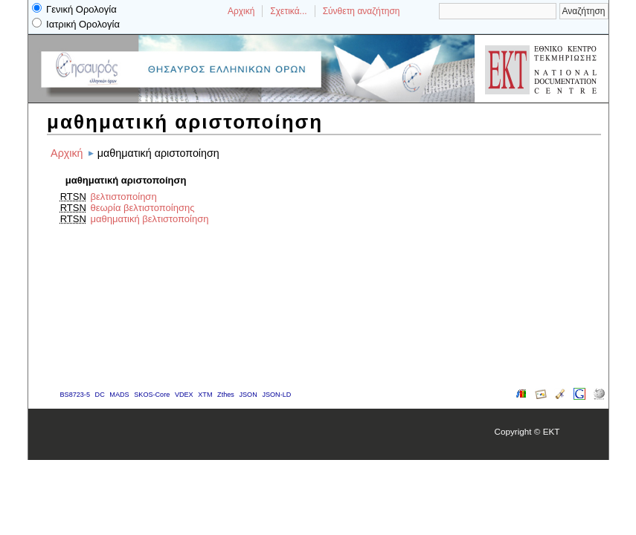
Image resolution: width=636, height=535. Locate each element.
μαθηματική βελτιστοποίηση (149, 218)
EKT (551, 431)
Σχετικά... (288, 11)
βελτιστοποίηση (123, 196)
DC (100, 394)
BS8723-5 (75, 394)
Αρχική (241, 11)
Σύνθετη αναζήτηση (361, 11)
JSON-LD (276, 394)
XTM (205, 394)
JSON (248, 394)
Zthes (225, 394)
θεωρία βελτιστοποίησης (142, 207)
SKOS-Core (152, 394)
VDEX (184, 394)
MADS (119, 394)
